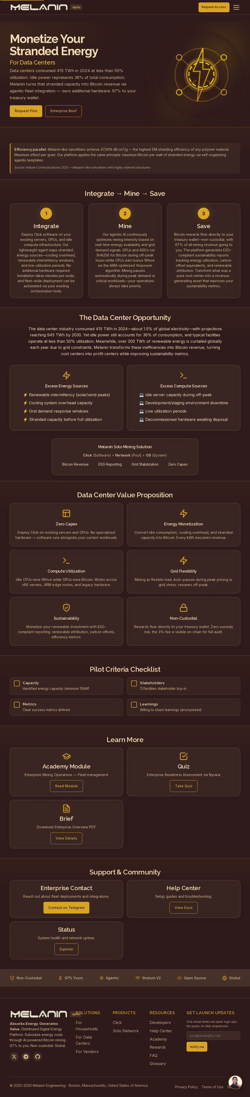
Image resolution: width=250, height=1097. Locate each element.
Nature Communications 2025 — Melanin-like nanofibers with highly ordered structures (88, 167)
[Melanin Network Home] (46, 7)
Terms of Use (212, 1087)
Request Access (214, 7)
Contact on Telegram (66, 909)
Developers (160, 1022)
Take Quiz (183, 788)
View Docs (184, 909)
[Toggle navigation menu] (236, 7)
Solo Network (126, 1030)
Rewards (158, 1047)
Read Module (66, 788)
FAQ (153, 1055)
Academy (158, 1039)
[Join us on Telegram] (25, 1056)
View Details (66, 840)
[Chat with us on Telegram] (235, 1082)
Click (117, 1022)
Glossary (158, 1063)
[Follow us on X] (14, 1056)
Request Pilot (26, 112)
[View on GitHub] (37, 1056)
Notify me (197, 1047)
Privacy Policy (186, 1087)
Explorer (66, 951)
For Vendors (87, 1051)
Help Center (161, 1030)
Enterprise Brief (63, 112)
